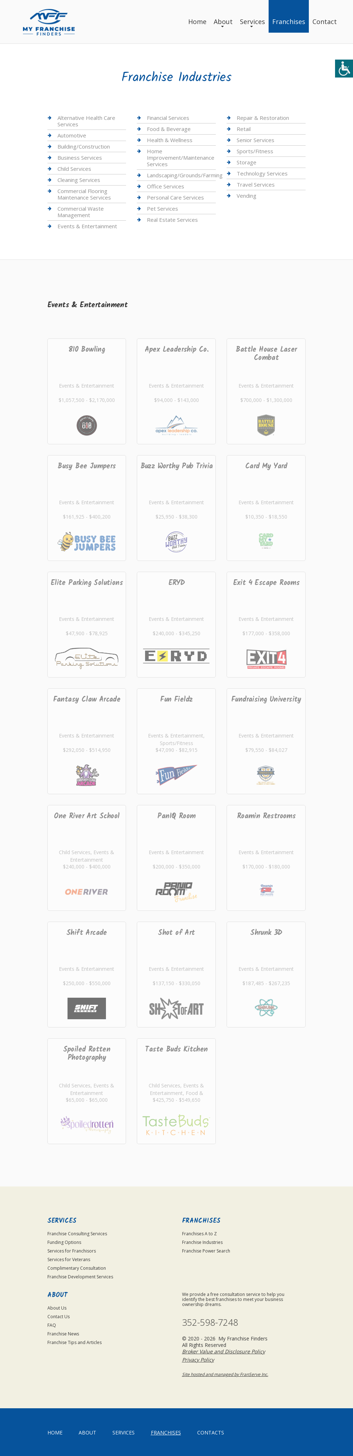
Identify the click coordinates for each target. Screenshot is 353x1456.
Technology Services (262, 173)
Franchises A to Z (199, 1234)
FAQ (51, 1325)
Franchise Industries (202, 1242)
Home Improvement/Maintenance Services (180, 158)
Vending (246, 195)
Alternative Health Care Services (86, 121)
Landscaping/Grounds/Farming (185, 175)
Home (197, 21)
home (54, 1432)
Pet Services (162, 208)
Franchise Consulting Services (77, 1234)
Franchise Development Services (80, 1277)
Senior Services (255, 140)
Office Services (165, 186)
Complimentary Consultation (76, 1268)
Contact (324, 21)
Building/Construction (83, 146)
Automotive (71, 135)
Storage (246, 162)
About (223, 21)
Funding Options (64, 1242)
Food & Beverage (169, 128)
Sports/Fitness (255, 151)
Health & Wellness (169, 140)
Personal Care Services (175, 197)
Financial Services (168, 117)
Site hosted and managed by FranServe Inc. (225, 1374)
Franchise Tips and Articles (74, 1342)
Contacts (210, 1432)
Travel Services (256, 184)
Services (252, 21)
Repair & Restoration (263, 117)
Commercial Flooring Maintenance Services (84, 194)
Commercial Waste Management (80, 212)
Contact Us (58, 1317)
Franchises (288, 21)
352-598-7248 (210, 1322)
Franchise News (63, 1334)
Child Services (74, 168)
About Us (56, 1308)
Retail (244, 128)
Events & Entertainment (87, 226)
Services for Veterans (68, 1259)
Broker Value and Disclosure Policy (223, 1351)
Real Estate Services (172, 219)
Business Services (79, 157)
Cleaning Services (78, 179)
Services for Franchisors (71, 1251)
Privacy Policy (198, 1359)
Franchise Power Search (206, 1251)
